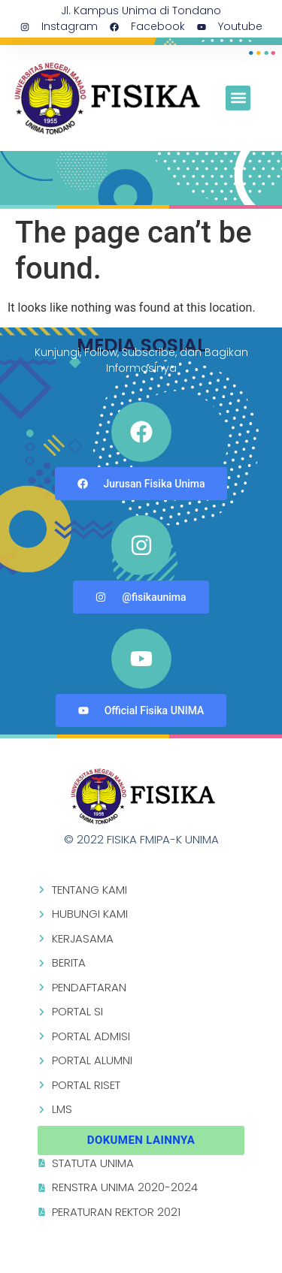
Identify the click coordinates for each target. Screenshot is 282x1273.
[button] (238, 98)
